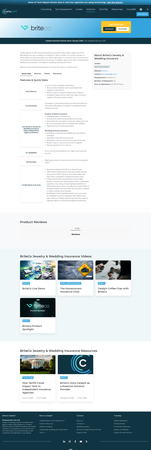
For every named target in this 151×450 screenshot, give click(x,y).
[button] (148, 9)
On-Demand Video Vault (122, 412)
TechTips (103, 9)
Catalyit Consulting (45, 412)
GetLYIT (42, 418)
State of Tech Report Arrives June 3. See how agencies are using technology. (75, 2)
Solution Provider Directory (123, 418)
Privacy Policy (60, 445)
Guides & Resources (46, 409)
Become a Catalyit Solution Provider (89, 415)
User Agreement (89, 445)
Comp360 (131, 9)
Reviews (37, 74)
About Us (80, 406)
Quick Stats (26, 74)
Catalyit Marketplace (121, 406)
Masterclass (117, 9)
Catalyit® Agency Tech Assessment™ (52, 406)
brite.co (105, 71)
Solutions (90, 9)
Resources (57, 74)
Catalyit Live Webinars (121, 415)
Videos (47, 74)
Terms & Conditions (74, 445)
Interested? (109, 29)
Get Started (142, 14)
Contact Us (80, 409)
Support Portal (81, 418)
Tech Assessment (63, 9)
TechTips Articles (119, 409)
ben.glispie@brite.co (109, 74)
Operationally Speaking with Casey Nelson (53, 415)
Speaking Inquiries (83, 412)
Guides (79, 9)
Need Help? (123, 29)
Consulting (46, 9)
